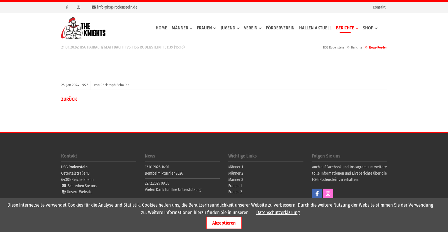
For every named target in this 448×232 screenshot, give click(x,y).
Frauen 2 (235, 191)
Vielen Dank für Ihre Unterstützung (173, 189)
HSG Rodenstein (83, 28)
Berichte (356, 47)
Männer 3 (235, 179)
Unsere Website (79, 191)
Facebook (67, 7)
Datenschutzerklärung (278, 212)
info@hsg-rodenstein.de (117, 7)
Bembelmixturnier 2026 (164, 173)
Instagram (78, 7)
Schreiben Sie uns (82, 185)
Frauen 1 (235, 185)
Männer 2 (235, 173)
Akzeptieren (224, 223)
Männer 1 (235, 167)
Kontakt (379, 7)
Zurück (69, 99)
